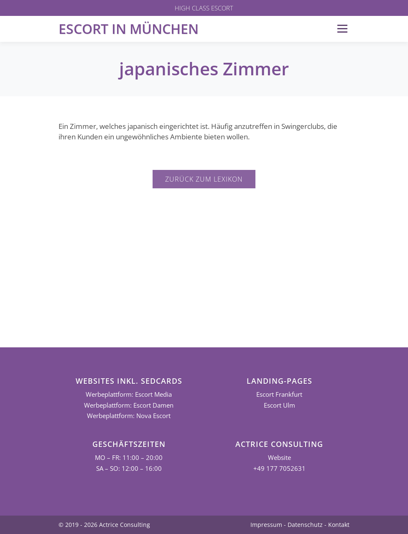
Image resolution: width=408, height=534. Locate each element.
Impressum (266, 525)
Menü (342, 28)
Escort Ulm (279, 405)
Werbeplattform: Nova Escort (129, 416)
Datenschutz (305, 525)
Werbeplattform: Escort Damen (128, 405)
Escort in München (129, 29)
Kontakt (338, 525)
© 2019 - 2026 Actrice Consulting (104, 525)
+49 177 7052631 (279, 468)
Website (279, 457)
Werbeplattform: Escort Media (129, 394)
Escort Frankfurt (279, 394)
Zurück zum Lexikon (204, 179)
